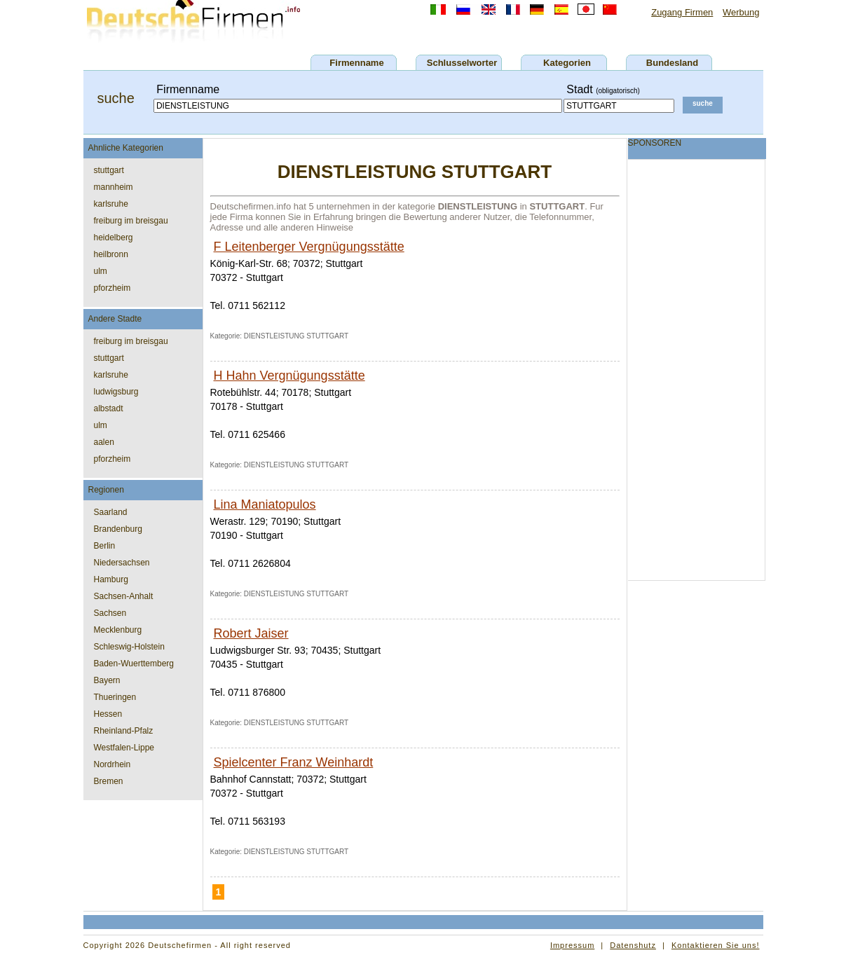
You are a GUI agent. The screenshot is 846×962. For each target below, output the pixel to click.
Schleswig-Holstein (129, 647)
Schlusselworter (462, 62)
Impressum (572, 945)
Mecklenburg (118, 630)
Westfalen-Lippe (124, 748)
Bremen (108, 781)
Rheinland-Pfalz (123, 731)
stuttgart (109, 170)
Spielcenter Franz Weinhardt (294, 762)
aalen (104, 442)
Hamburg (111, 579)
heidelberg (113, 237)
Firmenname (356, 62)
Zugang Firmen (682, 12)
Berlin (105, 546)
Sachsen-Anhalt (123, 596)
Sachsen (110, 613)
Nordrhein (112, 764)
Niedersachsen (122, 563)
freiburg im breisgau (131, 221)
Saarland (111, 512)
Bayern (107, 680)
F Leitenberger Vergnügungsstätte (309, 247)
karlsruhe (111, 204)
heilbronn (111, 254)
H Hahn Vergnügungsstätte (289, 376)
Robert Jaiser (251, 633)
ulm (100, 271)
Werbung (741, 12)
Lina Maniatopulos (265, 504)
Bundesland (672, 62)
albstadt (108, 408)
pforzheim (112, 288)
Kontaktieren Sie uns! (715, 945)
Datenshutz (633, 945)
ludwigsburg (116, 392)
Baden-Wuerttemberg (134, 663)
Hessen (108, 714)
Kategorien (567, 62)
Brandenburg (118, 529)
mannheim (113, 187)
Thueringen (115, 697)
